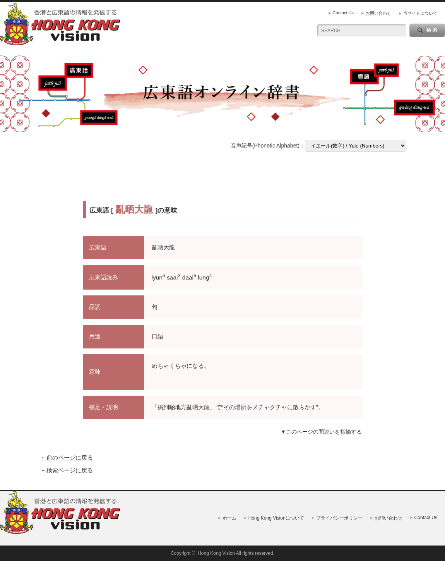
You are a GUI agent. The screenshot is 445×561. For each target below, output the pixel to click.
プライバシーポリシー (339, 518)
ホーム (229, 518)
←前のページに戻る (67, 457)
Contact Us (343, 12)
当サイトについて (420, 13)
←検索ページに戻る (67, 470)
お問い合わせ (378, 13)
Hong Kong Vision (216, 553)
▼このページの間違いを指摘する (321, 432)
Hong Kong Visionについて (276, 518)
